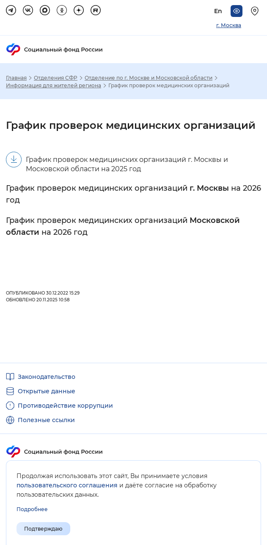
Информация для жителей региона (53, 85)
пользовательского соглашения (67, 485)
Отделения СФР (55, 78)
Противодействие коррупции (65, 406)
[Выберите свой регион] (256, 11)
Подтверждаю (43, 529)
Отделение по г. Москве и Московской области (148, 78)
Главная (16, 78)
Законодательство (46, 377)
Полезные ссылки (46, 420)
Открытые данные (46, 391)
